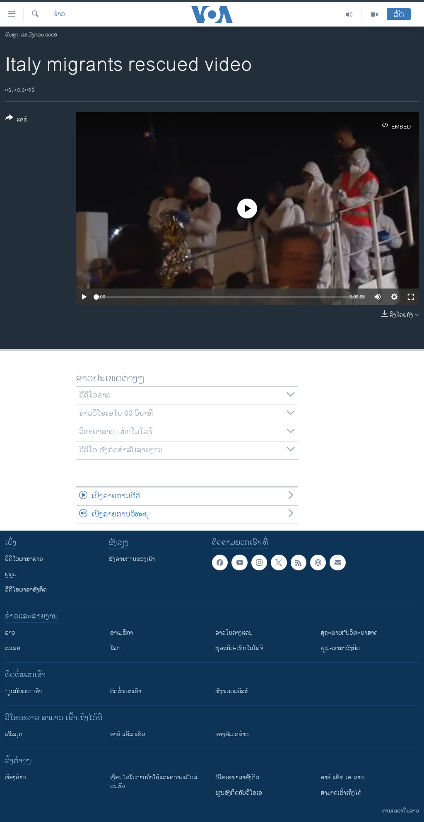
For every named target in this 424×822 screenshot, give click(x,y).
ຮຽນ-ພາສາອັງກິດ (340, 648)
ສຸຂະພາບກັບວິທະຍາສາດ (349, 632)
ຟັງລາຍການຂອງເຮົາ (131, 559)
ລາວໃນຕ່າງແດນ (234, 632)
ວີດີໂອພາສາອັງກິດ (26, 589)
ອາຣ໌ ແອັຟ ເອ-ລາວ (342, 777)
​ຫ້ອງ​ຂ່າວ (15, 777)
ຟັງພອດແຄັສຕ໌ (231, 691)
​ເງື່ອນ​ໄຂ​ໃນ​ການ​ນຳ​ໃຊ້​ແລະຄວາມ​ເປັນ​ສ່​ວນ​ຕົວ (153, 781)
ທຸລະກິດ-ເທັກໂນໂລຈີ (239, 648)
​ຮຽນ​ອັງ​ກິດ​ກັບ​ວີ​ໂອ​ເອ (238, 792)
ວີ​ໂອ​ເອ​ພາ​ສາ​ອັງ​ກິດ (237, 777)
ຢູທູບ (11, 574)
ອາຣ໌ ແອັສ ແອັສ (127, 734)
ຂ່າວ (59, 14)
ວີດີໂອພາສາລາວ (24, 559)
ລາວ (10, 632)
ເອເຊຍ (12, 648)
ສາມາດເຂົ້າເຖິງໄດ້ (340, 792)
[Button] (16, 120)
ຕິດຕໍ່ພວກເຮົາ (125, 691)
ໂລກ (115, 648)
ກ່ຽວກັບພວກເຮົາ (23, 691)
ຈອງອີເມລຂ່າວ (232, 734)
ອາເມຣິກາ (121, 632)
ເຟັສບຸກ (13, 734)
